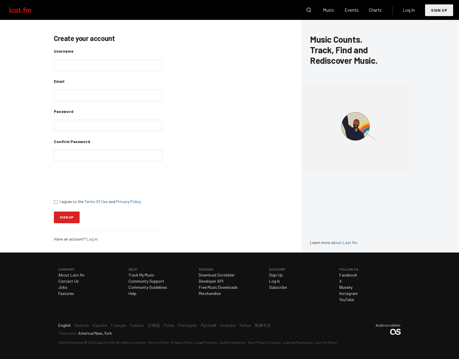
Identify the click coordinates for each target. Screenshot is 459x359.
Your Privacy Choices (264, 342)
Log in (92, 238)
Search (309, 10)
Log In (409, 10)
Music (328, 10)
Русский (208, 325)
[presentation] (98, 180)
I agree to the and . (97, 201)
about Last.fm (344, 242)
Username (63, 51)
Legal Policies (206, 342)
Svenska (227, 325)
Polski (169, 325)
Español (100, 325)
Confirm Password (72, 141)
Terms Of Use (96, 201)
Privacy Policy (128, 201)
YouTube (346, 299)
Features (66, 293)
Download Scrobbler (217, 274)
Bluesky (345, 287)
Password (63, 111)
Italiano (137, 325)
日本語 (154, 325)
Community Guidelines (148, 287)
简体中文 (263, 325)
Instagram (348, 293)
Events (352, 10)
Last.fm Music (326, 342)
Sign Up (439, 10)
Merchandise (210, 293)
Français (118, 325)
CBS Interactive (70, 342)
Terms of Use (158, 342)
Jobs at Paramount (298, 342)
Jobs (62, 287)
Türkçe (245, 325)
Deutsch (82, 325)
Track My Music (141, 274)
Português (187, 325)
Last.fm (26, 10)
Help (132, 293)
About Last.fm (71, 274)
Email (59, 81)
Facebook (348, 274)
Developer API (211, 281)
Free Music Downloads (218, 287)
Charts (375, 10)
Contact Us (68, 281)
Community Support (146, 281)
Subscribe (278, 287)
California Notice (232, 342)
